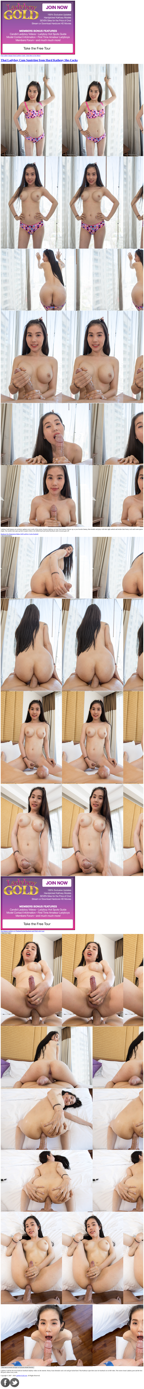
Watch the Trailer (6, 933)
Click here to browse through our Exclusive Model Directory (17, 1367)
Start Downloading (6, 536)
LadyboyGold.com (21, 1375)
